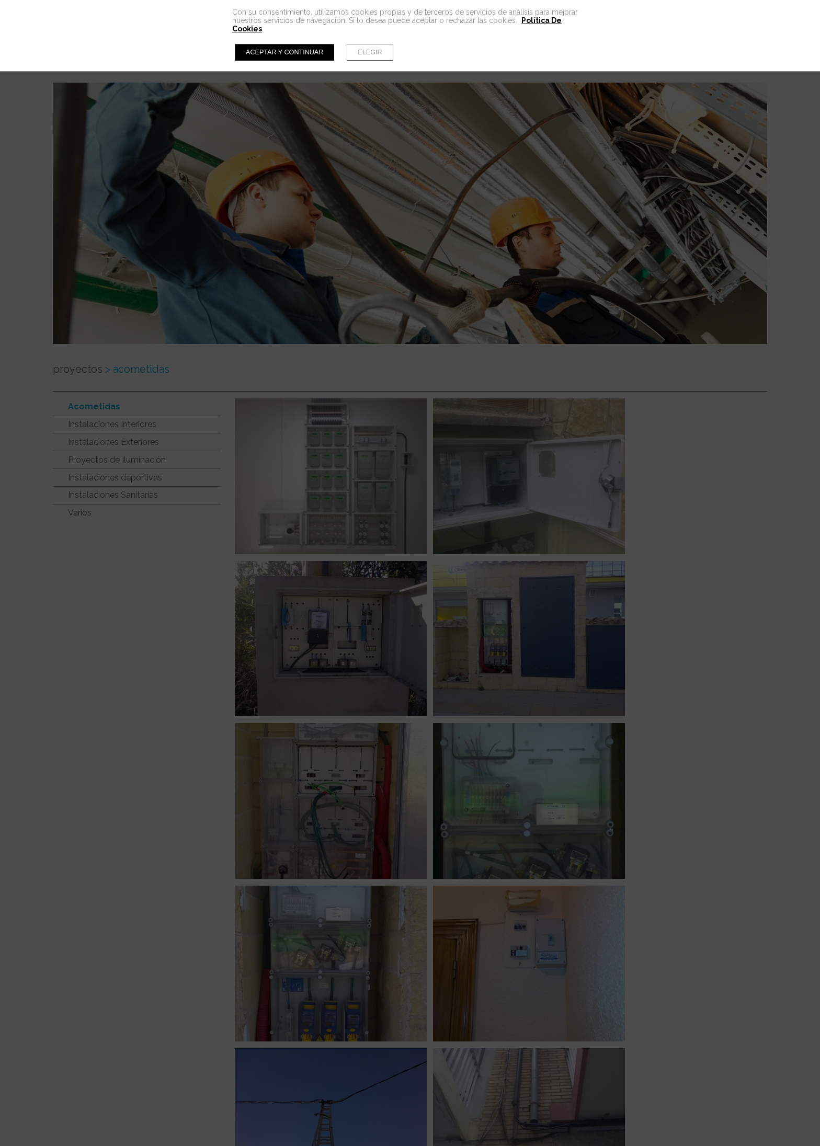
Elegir (370, 52)
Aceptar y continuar (284, 52)
